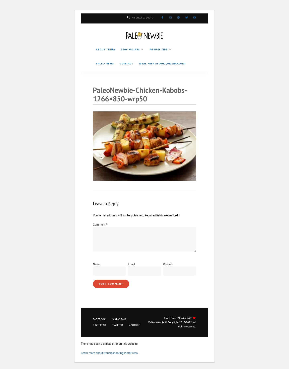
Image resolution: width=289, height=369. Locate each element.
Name (96, 264)
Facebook (162, 17)
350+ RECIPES (130, 49)
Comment (100, 224)
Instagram (170, 17)
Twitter (186, 17)
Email (131, 264)
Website (168, 264)
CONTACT (126, 63)
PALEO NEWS (105, 63)
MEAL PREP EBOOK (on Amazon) (162, 63)
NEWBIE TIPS (159, 49)
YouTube (194, 17)
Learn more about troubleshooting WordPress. (109, 353)
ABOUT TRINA (105, 49)
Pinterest (178, 17)
